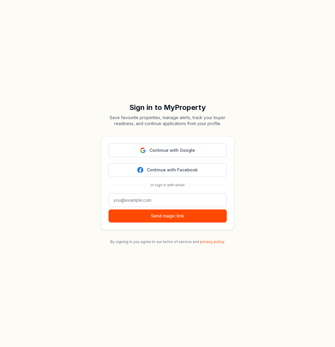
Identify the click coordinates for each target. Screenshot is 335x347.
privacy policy (212, 241)
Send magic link (167, 215)
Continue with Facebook (167, 170)
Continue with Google (167, 150)
